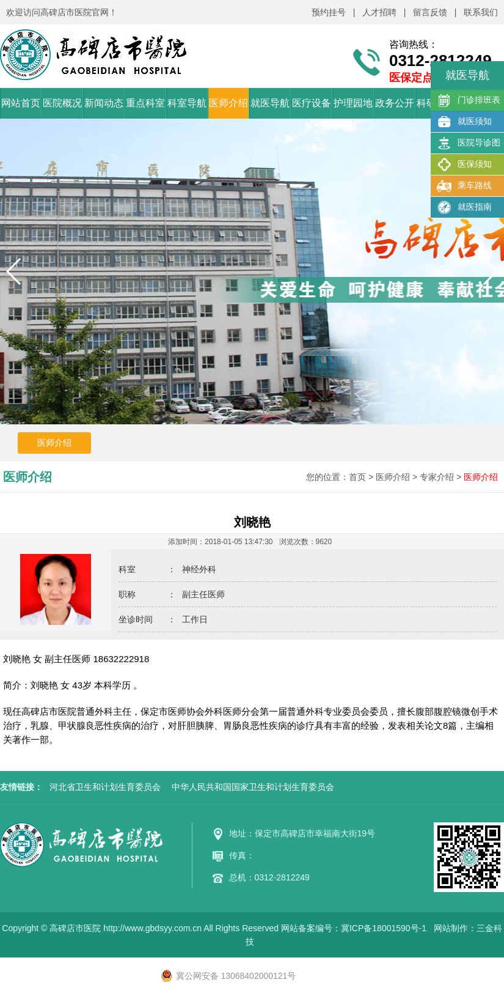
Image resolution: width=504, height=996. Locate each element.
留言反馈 (430, 12)
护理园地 (353, 103)
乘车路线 (464, 186)
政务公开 (394, 103)
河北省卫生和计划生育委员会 (105, 787)
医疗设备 (311, 103)
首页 (357, 477)
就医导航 (270, 103)
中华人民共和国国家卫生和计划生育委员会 (253, 787)
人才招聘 (379, 12)
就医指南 (464, 207)
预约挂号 (329, 12)
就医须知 (464, 121)
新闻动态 (103, 103)
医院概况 (62, 103)
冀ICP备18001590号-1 (383, 928)
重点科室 (145, 103)
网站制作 (451, 928)
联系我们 (481, 12)
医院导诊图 (468, 143)
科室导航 (186, 103)
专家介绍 (437, 477)
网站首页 (20, 103)
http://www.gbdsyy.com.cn (152, 928)
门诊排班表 (468, 100)
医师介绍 (228, 103)
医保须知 (464, 164)
